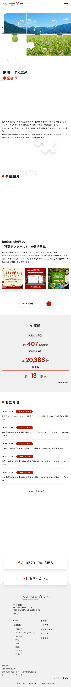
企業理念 (18, 629)
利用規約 (5, 665)
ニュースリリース (24, 411)
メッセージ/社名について (25, 632)
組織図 (18, 647)
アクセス (16, 614)
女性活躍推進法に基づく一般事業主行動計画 (19, 672)
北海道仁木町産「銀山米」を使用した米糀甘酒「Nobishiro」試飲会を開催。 (33, 448)
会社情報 (17, 625)
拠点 (17, 640)
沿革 (17, 643)
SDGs (17, 654)
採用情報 (44, 638)
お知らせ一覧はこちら (36, 491)
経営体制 (18, 650)
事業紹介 (44, 620)
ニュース (44, 634)
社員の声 (44, 625)
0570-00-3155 (39, 562)
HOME (16, 620)
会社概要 (18, 636)
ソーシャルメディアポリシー (13, 675)
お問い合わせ (38, 578)
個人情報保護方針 (9, 668)
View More (36, 303)
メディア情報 (46, 629)
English (66, 678)
